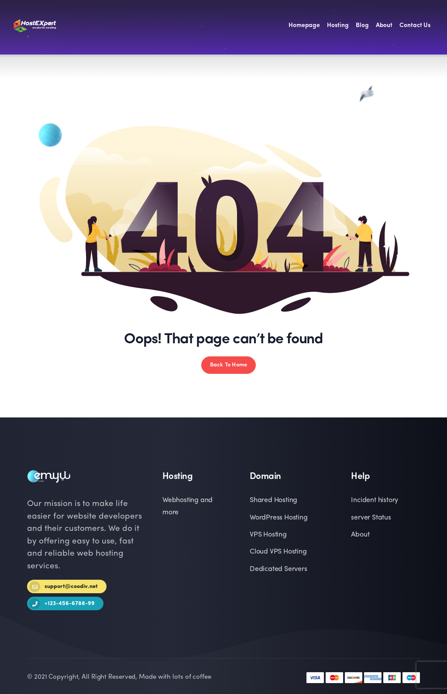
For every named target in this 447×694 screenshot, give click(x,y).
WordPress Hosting (279, 517)
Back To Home (228, 365)
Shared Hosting (273, 500)
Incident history (374, 500)
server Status (371, 517)
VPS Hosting (268, 534)
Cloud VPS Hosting (278, 551)
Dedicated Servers (278, 569)
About (360, 534)
